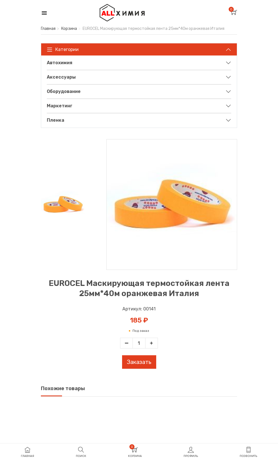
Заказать (139, 362)
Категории (63, 49)
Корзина (69, 28)
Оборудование (64, 91)
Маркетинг (59, 105)
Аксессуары (61, 77)
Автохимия (59, 62)
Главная (48, 28)
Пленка (55, 120)
